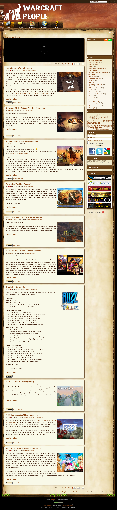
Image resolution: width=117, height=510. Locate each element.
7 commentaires (17, 281)
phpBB (53, 499)
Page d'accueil (10, 33)
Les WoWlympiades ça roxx (19, 153)
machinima (25, 417)
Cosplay (91, 96)
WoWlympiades (12, 143)
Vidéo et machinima (94, 88)
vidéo (25, 384)
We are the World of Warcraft (18, 184)
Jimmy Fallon (31, 186)
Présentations (93, 70)
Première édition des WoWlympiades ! (23, 141)
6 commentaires (17, 482)
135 (83, 64)
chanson (25, 186)
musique (100, 115)
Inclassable (92, 98)
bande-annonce (42, 384)
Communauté (44, 27)
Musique (91, 90)
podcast (27, 110)
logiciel (30, 417)
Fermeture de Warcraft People (19, 68)
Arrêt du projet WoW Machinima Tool (22, 415)
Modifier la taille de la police (111, 33)
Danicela (34, 289)
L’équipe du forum (67, 492)
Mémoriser (91, 142)
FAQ (56, 27)
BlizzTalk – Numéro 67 (15, 287)
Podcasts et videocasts (95, 94)
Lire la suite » (11, 99)
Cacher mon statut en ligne (95, 143)
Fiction (91, 86)
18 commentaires (17, 409)
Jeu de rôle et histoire (95, 104)
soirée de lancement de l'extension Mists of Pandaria (30, 93)
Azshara (40, 219)
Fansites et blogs (94, 92)
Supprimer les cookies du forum (81, 492)
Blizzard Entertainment (67, 505)
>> (111, 42)
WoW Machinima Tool (38, 417)
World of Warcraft (94, 62)
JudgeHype (88, 120)
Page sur (66, 64)
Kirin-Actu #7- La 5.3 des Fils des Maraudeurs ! (26, 108)
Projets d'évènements (95, 78)
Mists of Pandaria (95, 125)
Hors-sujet (92, 108)
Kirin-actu (32, 253)
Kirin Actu (32, 110)
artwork (93, 116)
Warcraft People (26, 70)
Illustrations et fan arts (95, 84)
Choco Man (10, 110)
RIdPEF (29, 384)
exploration (34, 384)
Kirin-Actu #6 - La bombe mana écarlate (23, 251)
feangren (10, 384)
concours (29, 143)
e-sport (40, 143)
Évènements (92, 76)
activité (33, 450)
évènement (35, 143)
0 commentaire (17, 136)
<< (88, 42)
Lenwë (9, 70)
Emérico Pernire (12, 219)
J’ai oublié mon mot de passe (94, 140)
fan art (95, 118)
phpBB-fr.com (62, 500)
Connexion (113, 1)
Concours (91, 80)
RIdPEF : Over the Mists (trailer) (20, 382)
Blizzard (91, 66)
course (36, 219)
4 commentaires (17, 442)
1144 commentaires (18, 178)
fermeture (33, 70)
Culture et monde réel (95, 106)
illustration (108, 120)
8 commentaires (17, 212)
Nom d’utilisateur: (92, 134)
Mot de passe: (91, 137)
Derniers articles (12, 37)
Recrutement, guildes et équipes (98, 72)
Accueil (8, 27)
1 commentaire (17, 102)
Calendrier (32, 27)
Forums (20, 27)
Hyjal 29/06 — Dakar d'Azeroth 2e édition (24, 217)
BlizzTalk (29, 289)
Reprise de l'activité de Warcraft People (23, 448)
